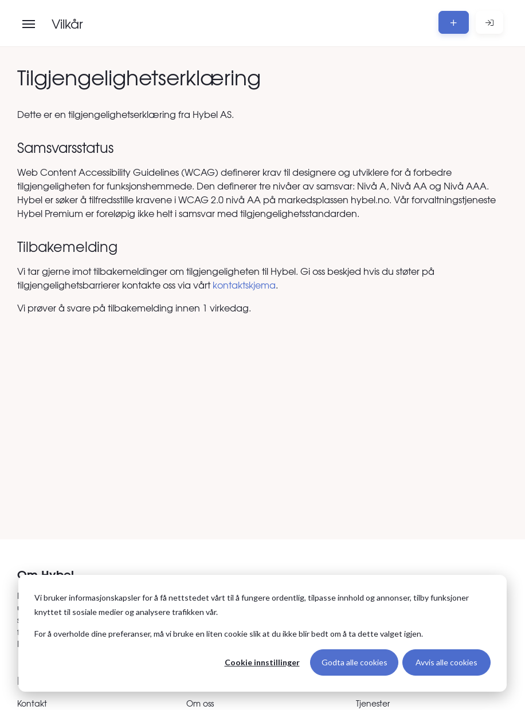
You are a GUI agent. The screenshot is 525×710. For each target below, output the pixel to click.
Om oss (200, 703)
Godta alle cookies (354, 662)
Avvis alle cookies (446, 662)
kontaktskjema (244, 284)
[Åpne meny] (28, 24)
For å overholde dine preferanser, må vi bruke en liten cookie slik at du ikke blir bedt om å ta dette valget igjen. (228, 633)
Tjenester (373, 703)
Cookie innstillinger (262, 662)
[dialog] (262, 633)
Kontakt (32, 703)
